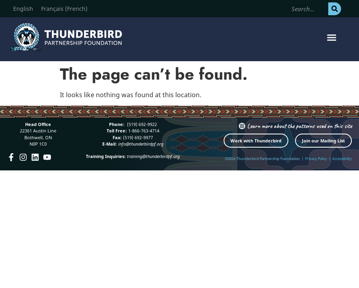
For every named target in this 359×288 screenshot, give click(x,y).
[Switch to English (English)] (23, 9)
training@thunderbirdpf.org (153, 156)
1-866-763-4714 (143, 131)
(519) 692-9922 (141, 124)
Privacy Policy (316, 158)
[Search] (334, 8)
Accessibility (342, 158)
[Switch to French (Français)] (64, 9)
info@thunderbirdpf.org (140, 144)
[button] (331, 37)
